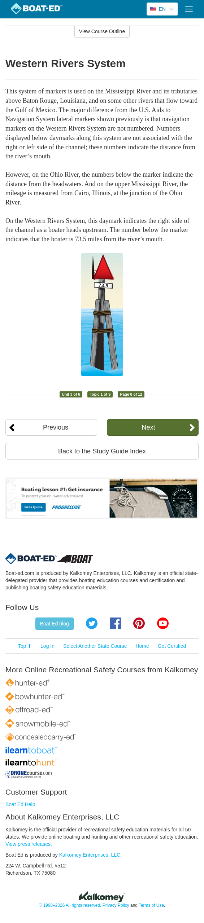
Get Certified (172, 646)
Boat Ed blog (54, 624)
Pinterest (139, 623)
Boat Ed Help (20, 804)
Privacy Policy (116, 905)
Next (148, 427)
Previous (55, 427)
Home (142, 646)
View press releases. (28, 844)
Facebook (115, 623)
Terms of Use (151, 905)
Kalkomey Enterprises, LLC (90, 855)
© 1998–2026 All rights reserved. (70, 905)
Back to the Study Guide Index (102, 451)
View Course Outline (102, 31)
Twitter (91, 623)
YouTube (163, 623)
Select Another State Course (95, 646)
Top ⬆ (25, 646)
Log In (47, 646)
